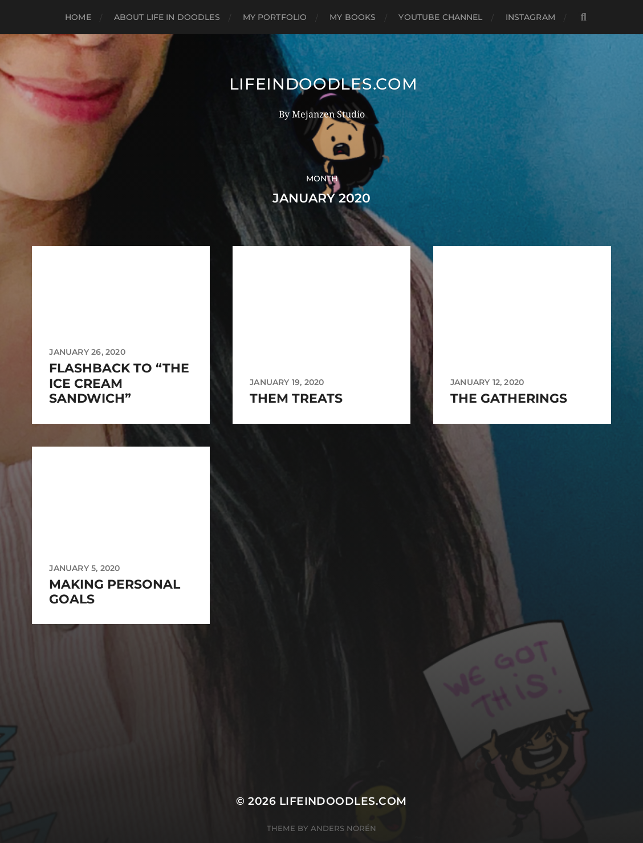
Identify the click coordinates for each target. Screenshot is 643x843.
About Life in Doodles (167, 17)
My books (352, 17)
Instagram (530, 17)
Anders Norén (343, 828)
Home (78, 17)
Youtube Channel (440, 17)
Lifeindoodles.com (323, 84)
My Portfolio (275, 17)
